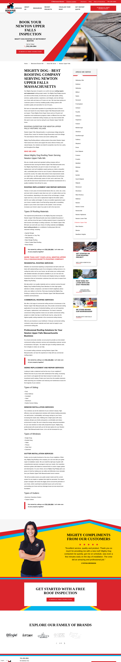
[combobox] (4, 660)
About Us (26, 8)
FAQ (90, 1)
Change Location (71, 1)
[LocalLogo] (10, 8)
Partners (84, 1)
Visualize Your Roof (64, 8)
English (2, 660)
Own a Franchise (99, 1)
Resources (37, 8)
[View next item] (64, 643)
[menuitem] (18, 8)
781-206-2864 (111, 1)
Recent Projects (48, 8)
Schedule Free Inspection (103, 8)
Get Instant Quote (79, 8)
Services (18, 8)
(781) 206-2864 (31, 46)
